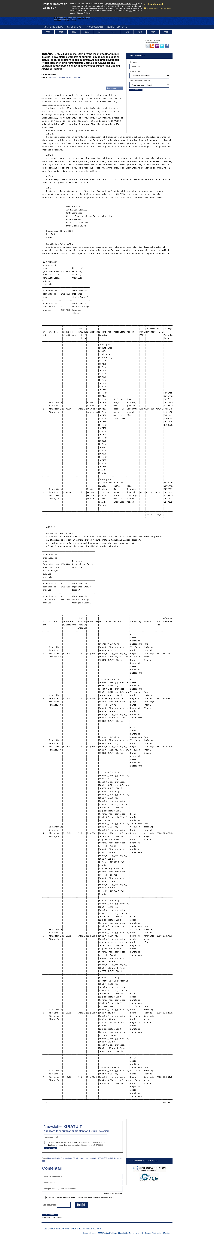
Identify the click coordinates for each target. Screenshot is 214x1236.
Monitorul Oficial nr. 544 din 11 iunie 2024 (65, 77)
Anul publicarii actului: (140, 81)
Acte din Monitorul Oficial (56, 1229)
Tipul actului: (136, 71)
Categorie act (75, 27)
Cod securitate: (50, 1205)
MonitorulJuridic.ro (109, 1233)
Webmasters (157, 1233)
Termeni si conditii (136, 1233)
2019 (140, 32)
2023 (87, 32)
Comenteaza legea (114, 88)
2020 (126, 32)
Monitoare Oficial (53, 27)
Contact (167, 1233)
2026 (48, 32)
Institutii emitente (117, 27)
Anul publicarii (95, 27)
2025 (61, 32)
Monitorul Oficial (53, 1158)
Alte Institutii (91, 1158)
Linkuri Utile (123, 1233)
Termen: (133, 62)
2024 (74, 32)
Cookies (148, 1233)
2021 (113, 32)
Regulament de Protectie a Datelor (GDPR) (121, 4)
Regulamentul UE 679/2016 (92, 1145)
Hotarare (82, 1158)
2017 (166, 32)
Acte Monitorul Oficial (69, 1158)
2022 (100, 32)
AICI (130, 11)
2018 (153, 32)
